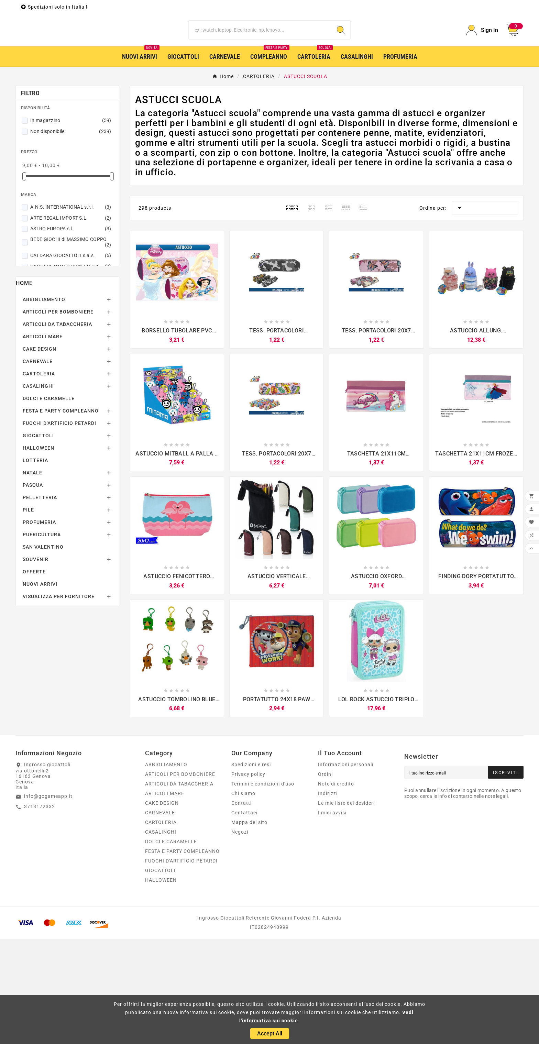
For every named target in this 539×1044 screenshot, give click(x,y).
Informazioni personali (345, 869)
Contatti (241, 908)
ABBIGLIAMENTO (44, 404)
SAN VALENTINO (43, 652)
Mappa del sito (249, 927)
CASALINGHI (38, 491)
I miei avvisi (332, 918)
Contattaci (244, 918)
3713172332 (39, 911)
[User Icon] (482, 82)
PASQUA (33, 590)
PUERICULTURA (42, 639)
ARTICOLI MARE (43, 441)
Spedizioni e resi (251, 869)
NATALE (32, 578)
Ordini (325, 879)
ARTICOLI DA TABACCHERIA (57, 429)
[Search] (340, 83)
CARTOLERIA (39, 479)
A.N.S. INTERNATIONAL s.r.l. (70, 312)
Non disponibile (70, 236)
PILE (28, 615)
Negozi (239, 937)
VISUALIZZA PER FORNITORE (59, 701)
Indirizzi (328, 898)
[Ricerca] (260, 83)
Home (24, 388)
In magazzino (70, 225)
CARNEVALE (38, 466)
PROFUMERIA (39, 627)
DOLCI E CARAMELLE (49, 503)
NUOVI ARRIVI (40, 689)
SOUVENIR (35, 664)
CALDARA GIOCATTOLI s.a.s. (70, 360)
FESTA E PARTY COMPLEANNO (61, 516)
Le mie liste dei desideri (346, 908)
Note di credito (336, 889)
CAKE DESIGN (39, 454)
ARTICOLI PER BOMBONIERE (58, 417)
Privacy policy (248, 879)
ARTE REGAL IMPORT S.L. (70, 323)
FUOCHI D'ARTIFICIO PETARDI (59, 528)
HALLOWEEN (38, 553)
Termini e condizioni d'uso (262, 889)
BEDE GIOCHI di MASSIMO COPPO (70, 347)
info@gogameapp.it (48, 901)
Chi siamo (243, 898)
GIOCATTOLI (38, 540)
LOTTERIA (35, 565)
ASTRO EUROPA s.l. (70, 334)
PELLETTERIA (40, 602)
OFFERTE (34, 677)
